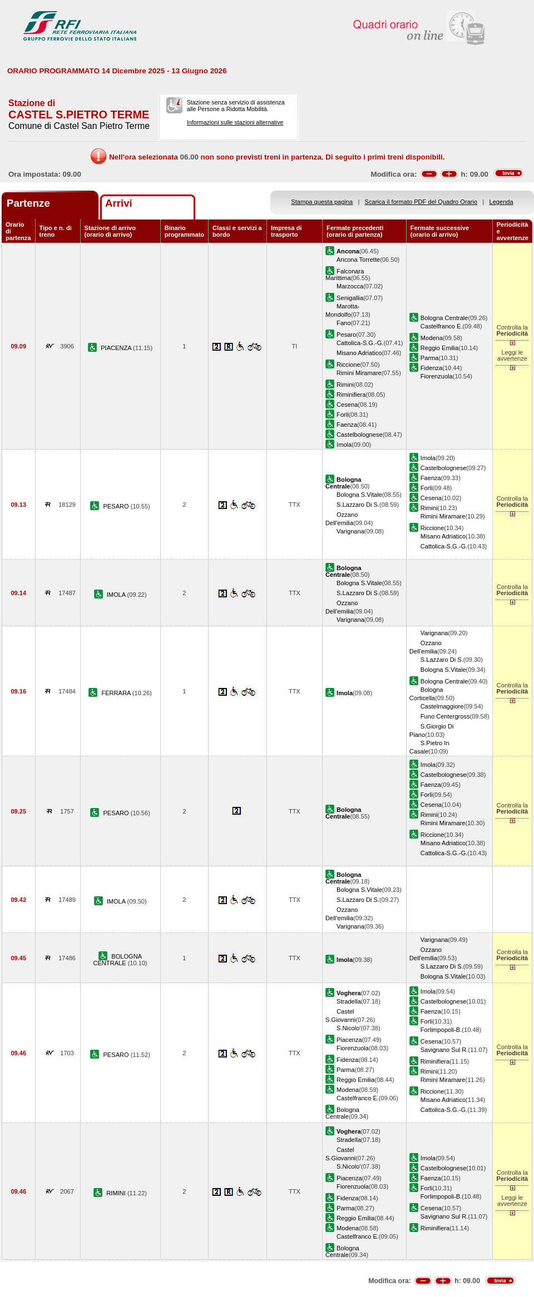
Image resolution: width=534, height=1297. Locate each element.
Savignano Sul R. (444, 1049)
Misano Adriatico (359, 353)
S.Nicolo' (348, 1028)
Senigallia (350, 298)
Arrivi (118, 203)
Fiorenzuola (437, 376)
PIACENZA (117, 348)
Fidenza (431, 368)
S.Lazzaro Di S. (358, 504)
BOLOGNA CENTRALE (117, 959)
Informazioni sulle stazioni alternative (235, 122)
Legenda (501, 201)
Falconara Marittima (344, 274)
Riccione (348, 364)
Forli (343, 414)
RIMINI (116, 1193)
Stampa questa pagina (322, 201)
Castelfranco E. (442, 326)
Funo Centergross (445, 716)
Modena (432, 338)
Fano (343, 323)
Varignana (350, 531)
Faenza (347, 424)
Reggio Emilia (439, 348)
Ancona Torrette (358, 259)
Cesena (347, 404)
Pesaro (346, 334)
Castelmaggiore (442, 706)
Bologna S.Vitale (359, 494)
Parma (430, 358)
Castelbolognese (360, 434)
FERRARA (116, 693)
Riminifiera (351, 394)
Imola (344, 444)
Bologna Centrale (444, 318)
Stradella (349, 1001)
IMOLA (117, 594)
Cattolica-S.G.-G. (360, 343)
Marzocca (350, 286)
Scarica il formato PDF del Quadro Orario (421, 201)
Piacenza (349, 1039)
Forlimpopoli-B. (441, 1029)
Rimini (345, 384)
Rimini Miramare (359, 373)
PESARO (116, 506)
